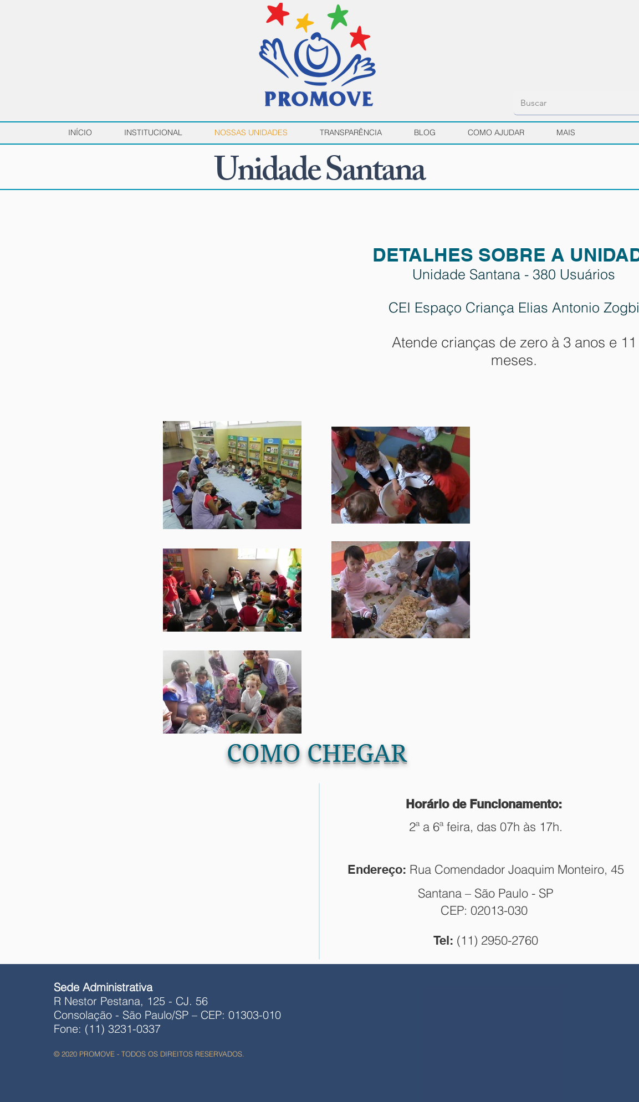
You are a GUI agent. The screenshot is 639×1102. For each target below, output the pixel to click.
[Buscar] (572, 103)
